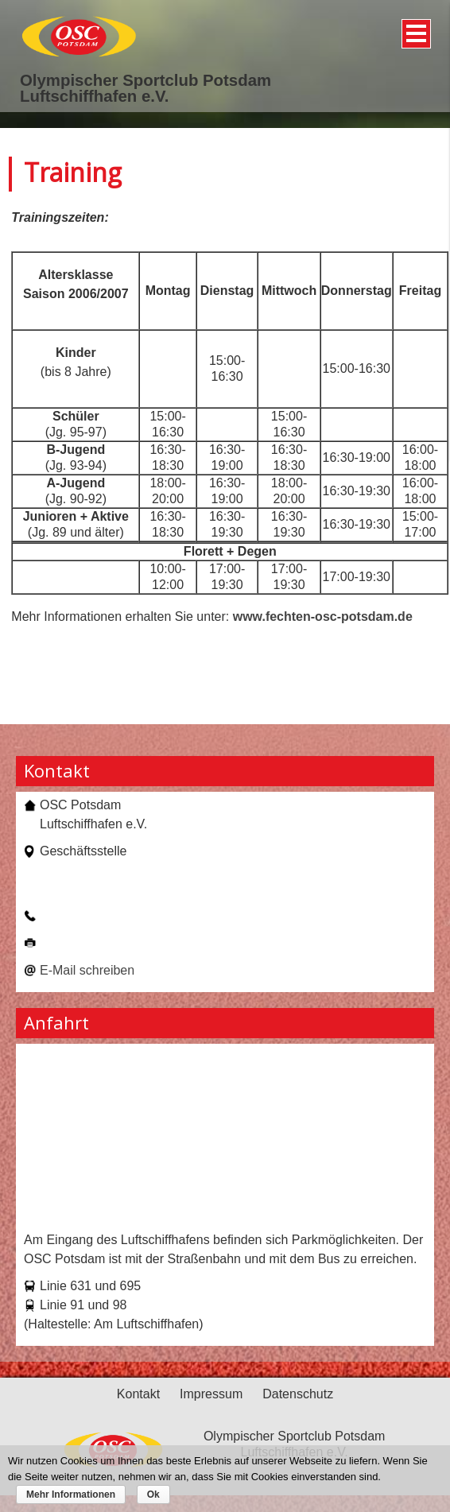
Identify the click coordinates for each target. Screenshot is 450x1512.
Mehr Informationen (70, 1494)
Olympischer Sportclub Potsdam (145, 80)
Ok (153, 1494)
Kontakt (138, 1394)
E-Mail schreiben (87, 970)
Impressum (211, 1394)
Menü (414, 28)
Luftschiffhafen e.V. (94, 96)
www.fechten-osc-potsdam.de (323, 616)
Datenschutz (297, 1394)
